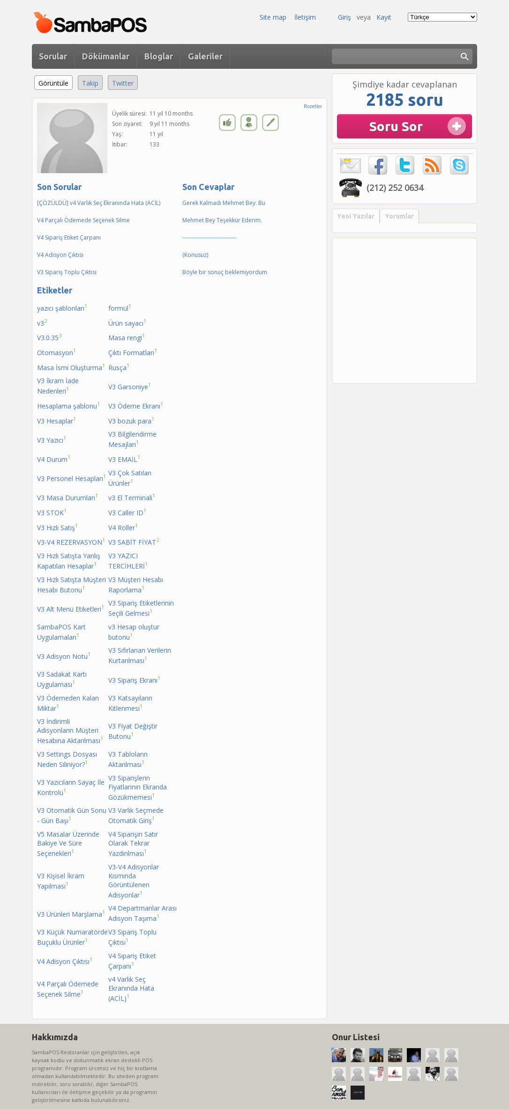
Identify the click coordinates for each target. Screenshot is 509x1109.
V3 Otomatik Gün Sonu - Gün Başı (71, 815)
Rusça (119, 367)
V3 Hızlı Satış (57, 527)
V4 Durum (54, 458)
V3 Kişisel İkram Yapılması (60, 880)
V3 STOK (52, 512)
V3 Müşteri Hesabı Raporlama (135, 584)
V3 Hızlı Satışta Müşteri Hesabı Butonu (71, 584)
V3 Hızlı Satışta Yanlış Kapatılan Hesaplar (68, 560)
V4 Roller (123, 527)
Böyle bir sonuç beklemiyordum (224, 272)
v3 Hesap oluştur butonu (133, 632)
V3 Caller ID (127, 512)
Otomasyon (56, 352)
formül (120, 307)
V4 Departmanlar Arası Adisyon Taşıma (142, 913)
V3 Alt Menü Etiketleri (71, 608)
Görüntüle (55, 82)
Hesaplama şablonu (68, 405)
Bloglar (158, 56)
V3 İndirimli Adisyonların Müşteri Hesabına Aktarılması (70, 731)
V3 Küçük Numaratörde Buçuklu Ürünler (72, 937)
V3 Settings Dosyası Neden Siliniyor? (67, 759)
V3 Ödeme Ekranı (136, 405)
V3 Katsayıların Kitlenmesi (130, 703)
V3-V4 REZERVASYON (71, 541)
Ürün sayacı (127, 322)
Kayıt (383, 17)
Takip (90, 83)
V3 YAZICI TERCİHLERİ (128, 560)
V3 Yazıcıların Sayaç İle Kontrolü (71, 787)
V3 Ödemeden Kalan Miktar (68, 703)
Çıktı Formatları (132, 352)
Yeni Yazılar (355, 216)
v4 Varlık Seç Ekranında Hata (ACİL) (131, 989)
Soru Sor (396, 126)
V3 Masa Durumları (67, 497)
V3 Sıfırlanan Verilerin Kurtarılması (139, 655)
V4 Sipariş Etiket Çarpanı (69, 237)
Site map (273, 17)
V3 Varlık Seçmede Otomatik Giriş (136, 815)
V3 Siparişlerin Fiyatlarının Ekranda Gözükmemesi (137, 787)
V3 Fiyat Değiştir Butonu (132, 731)
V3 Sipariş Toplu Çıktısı (67, 272)
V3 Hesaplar (56, 420)
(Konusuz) (195, 255)
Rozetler (313, 106)
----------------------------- (209, 237)
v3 (42, 322)
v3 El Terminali (132, 497)
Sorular (53, 56)
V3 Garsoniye (129, 386)
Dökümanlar (105, 56)
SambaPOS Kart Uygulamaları (61, 632)
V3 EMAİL (124, 458)
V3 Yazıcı (52, 439)
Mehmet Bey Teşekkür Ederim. (222, 220)
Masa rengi (126, 337)
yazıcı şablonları (62, 307)
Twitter (123, 83)
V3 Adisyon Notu (64, 655)
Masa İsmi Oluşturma (71, 367)
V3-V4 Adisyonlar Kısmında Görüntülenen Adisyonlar (133, 880)
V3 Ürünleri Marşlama (71, 913)
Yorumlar (399, 216)
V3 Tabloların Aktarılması (128, 759)
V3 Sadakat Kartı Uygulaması (62, 679)
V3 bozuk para (131, 420)
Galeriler (205, 56)
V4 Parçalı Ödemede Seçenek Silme (83, 220)
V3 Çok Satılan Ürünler (129, 478)
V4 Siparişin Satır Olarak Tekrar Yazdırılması (133, 844)
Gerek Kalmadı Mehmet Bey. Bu (223, 203)
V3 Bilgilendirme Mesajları (132, 439)
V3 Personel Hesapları (71, 478)
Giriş (344, 17)
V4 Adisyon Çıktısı (60, 255)
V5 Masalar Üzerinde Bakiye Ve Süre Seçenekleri (68, 844)
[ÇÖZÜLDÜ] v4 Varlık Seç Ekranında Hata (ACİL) (98, 203)
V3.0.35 (49, 337)
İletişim (305, 17)
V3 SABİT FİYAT (133, 541)
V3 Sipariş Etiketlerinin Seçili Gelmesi (141, 608)
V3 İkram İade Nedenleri (58, 385)
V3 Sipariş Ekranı (134, 679)
